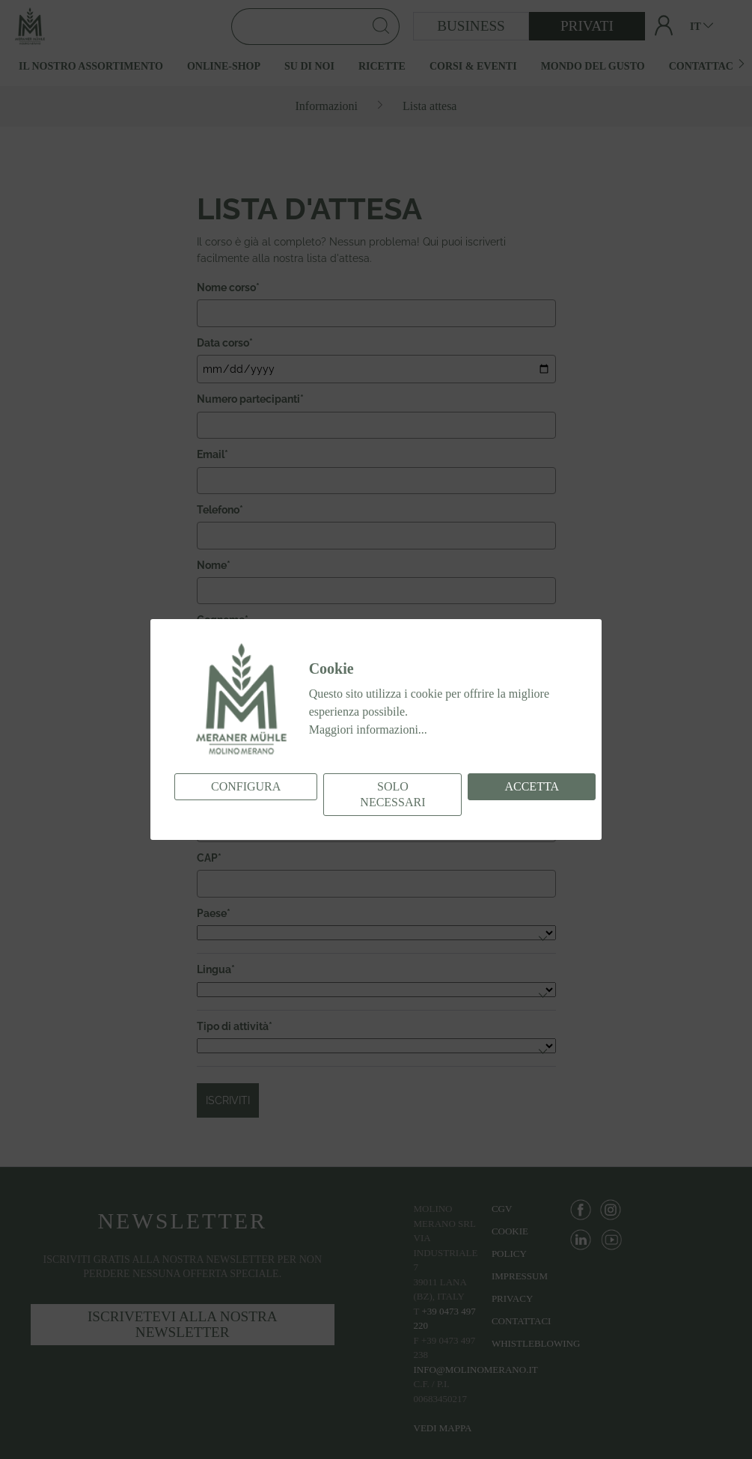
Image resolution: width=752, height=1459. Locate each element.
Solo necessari (392, 794)
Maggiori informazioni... (368, 729)
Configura (246, 786)
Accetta (531, 786)
